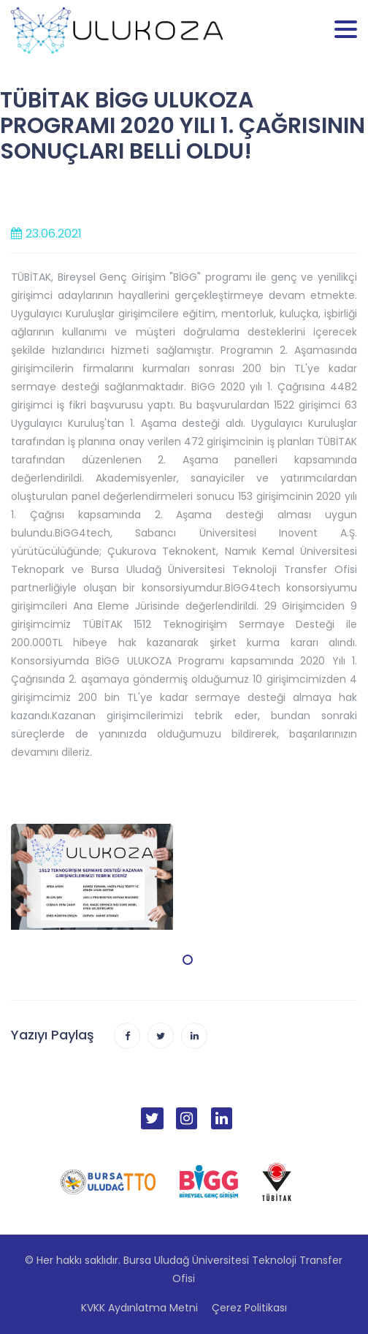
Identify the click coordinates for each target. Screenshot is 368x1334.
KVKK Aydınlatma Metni (139, 1307)
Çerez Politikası (249, 1307)
